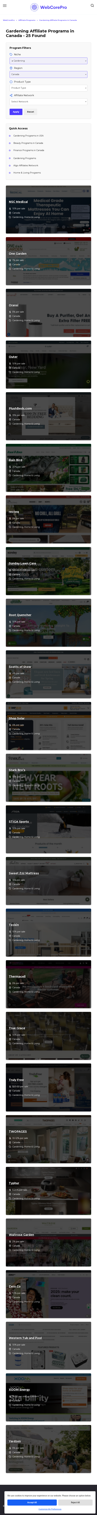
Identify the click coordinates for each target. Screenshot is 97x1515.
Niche (17, 54)
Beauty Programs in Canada (28, 143)
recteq (14, 511)
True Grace (17, 1028)
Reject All (75, 1502)
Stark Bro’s (17, 770)
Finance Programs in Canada (28, 150)
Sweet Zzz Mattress (24, 873)
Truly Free (16, 1080)
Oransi (13, 305)
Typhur (14, 1183)
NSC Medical (18, 202)
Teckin (14, 925)
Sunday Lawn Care (22, 563)
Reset (30, 111)
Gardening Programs (24, 158)
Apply (16, 111)
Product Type (22, 81)
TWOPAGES (18, 1131)
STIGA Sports (19, 821)
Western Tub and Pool (25, 1338)
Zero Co (15, 1286)
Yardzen (15, 1441)
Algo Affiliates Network (25, 165)
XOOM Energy (19, 1389)
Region (18, 68)
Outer (13, 357)
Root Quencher (20, 615)
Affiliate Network (24, 95)
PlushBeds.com (20, 408)
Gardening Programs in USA (28, 135)
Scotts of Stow (20, 666)
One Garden (18, 253)
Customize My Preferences (49, 1509)
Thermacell (17, 976)
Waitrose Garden (21, 1235)
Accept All (32, 1502)
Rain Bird (15, 460)
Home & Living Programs (27, 172)
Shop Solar (17, 718)
